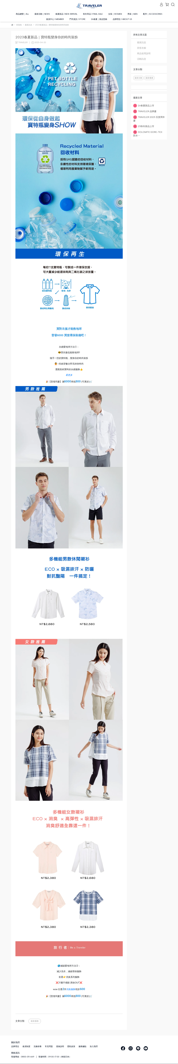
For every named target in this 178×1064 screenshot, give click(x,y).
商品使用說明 (144, 53)
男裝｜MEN (132, 14)
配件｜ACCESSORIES (152, 14)
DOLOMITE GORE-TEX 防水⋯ (147, 133)
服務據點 (82, 1046)
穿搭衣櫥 (141, 48)
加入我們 (94, 1046)
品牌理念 (15, 1046)
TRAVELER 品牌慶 (145, 111)
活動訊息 (141, 59)
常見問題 (49, 1046)
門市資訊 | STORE (77, 19)
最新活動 (138, 78)
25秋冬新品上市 (143, 126)
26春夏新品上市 (143, 105)
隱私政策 (71, 1046)
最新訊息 (141, 42)
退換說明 (60, 1046)
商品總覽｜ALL (22, 14)
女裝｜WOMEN (115, 14)
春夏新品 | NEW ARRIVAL (66, 14)
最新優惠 (35, 1021)
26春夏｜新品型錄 (99, 19)
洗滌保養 (38, 1046)
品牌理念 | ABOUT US (122, 19)
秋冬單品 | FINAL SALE (93, 14)
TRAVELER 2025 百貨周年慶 (149, 118)
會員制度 (26, 1046)
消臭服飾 (70, 989)
